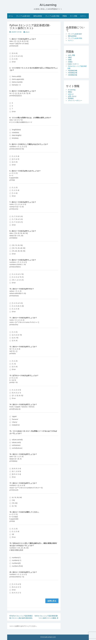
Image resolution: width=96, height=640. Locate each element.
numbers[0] (16, 563)
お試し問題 (71, 55)
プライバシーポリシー (75, 100)
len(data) (15, 138)
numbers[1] (16, 557)
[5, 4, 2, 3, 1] (16, 587)
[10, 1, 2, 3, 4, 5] (18, 280)
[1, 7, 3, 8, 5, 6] (17, 216)
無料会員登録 (37, 16)
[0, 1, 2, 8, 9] (16, 471)
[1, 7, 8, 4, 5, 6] (17, 219)
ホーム (11, 16)
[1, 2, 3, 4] (15, 156)
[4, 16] (14, 506)
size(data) (15, 132)
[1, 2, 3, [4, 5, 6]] (18, 306)
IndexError (16, 425)
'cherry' (14, 422)
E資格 (70, 60)
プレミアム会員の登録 (52, 16)
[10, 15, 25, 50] (17, 245)
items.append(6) (18, 79)
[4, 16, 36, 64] (17, 497)
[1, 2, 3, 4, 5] (16, 390)
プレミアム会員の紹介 (23, 16)
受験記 (70, 92)
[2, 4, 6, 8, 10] (17, 335)
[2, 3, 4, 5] (15, 159)
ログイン (83, 16)
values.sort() (16, 442)
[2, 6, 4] (14, 340)
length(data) (16, 130)
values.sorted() (17, 439)
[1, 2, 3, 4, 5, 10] (18, 274)
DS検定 (70, 62)
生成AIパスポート (73, 64)
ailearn (27, 32)
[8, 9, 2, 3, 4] (16, 474)
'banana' (15, 419)
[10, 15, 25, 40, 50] (18, 248)
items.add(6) (16, 76)
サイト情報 (73, 16)
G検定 (70, 57)
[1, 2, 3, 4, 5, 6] (17, 56)
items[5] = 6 (16, 85)
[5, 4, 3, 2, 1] (16, 393)
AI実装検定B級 (72, 70)
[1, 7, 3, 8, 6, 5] (17, 222)
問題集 (65, 16)
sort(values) (16, 445)
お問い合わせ (72, 96)
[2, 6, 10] (15, 338)
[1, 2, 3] (14, 187)
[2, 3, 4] (14, 162)
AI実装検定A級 (72, 73)
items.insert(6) (17, 82)
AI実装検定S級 (72, 75)
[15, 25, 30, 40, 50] (18, 251)
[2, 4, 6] (14, 53)
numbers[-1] (16, 560)
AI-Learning (48, 5)
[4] (13, 534)
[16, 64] (14, 503)
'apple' (14, 416)
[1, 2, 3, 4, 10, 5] (18, 277)
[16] (13, 500)
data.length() (16, 135)
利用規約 (71, 98)
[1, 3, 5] (14, 59)
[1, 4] (14, 364)
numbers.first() (17, 566)
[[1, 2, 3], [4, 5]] (17, 395)
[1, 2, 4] (14, 193)
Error (14, 62)
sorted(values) (17, 448)
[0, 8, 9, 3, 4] (16, 468)
